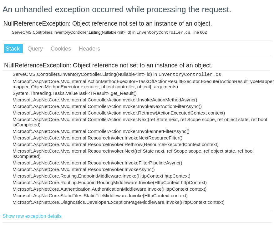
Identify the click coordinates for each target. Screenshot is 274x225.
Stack (13, 49)
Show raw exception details (32, 216)
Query (36, 49)
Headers (89, 49)
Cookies (62, 49)
